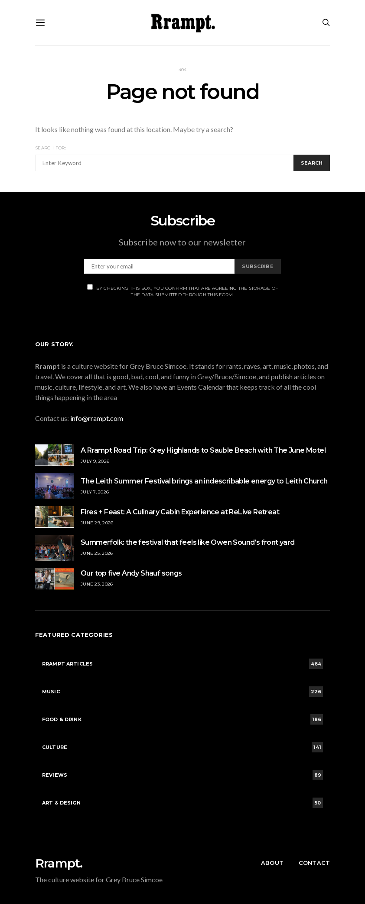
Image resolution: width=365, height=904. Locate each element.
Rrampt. (58, 863)
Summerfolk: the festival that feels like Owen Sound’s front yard (188, 542)
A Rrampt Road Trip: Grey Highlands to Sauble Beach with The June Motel (203, 450)
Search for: (50, 148)
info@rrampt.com (96, 418)
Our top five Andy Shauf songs (131, 573)
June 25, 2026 (97, 553)
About (272, 862)
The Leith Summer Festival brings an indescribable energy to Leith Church (204, 481)
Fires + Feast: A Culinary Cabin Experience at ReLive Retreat (180, 512)
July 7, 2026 (95, 492)
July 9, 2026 (95, 461)
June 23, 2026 (97, 584)
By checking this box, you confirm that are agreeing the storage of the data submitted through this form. (182, 291)
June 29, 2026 (97, 523)
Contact (314, 862)
